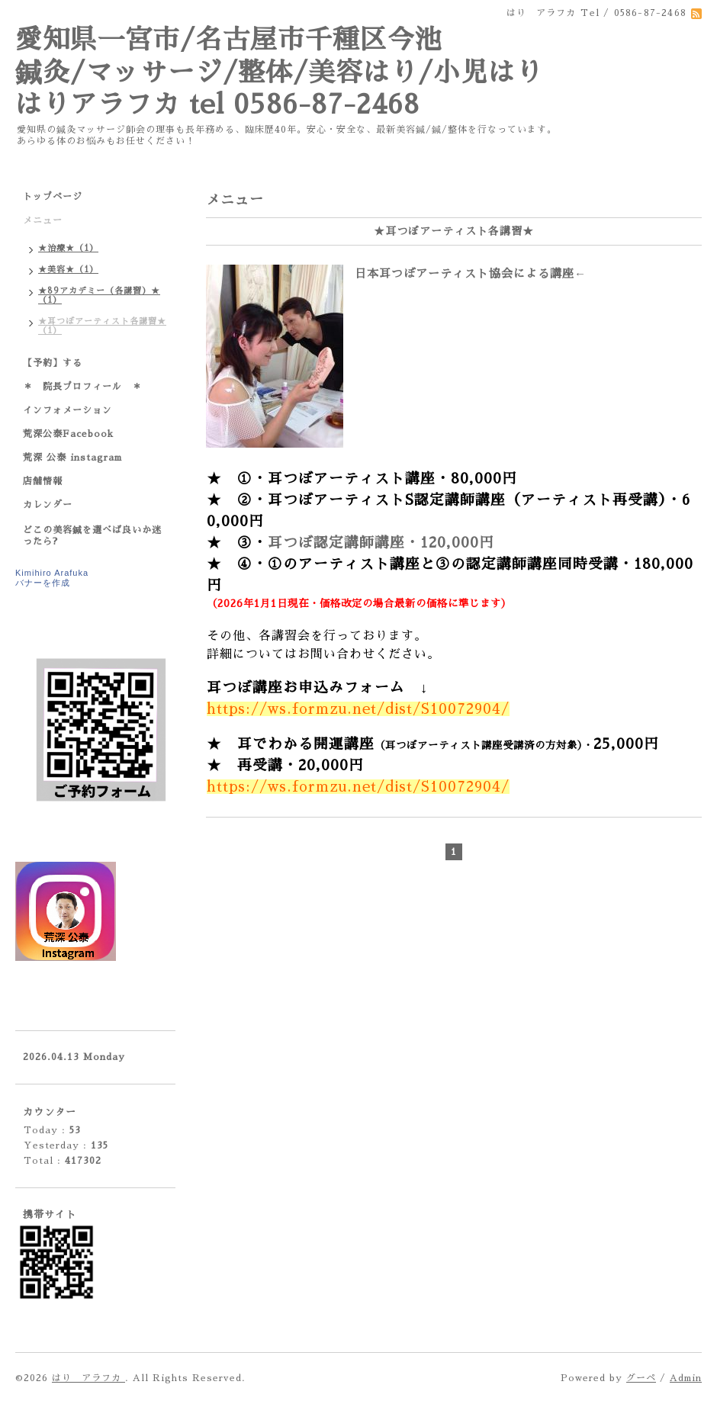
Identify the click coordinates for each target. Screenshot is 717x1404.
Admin (686, 1378)
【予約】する (52, 363)
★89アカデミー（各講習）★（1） (99, 295)
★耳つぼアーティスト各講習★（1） (102, 326)
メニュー (43, 220)
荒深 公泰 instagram (72, 457)
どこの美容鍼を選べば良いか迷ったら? (92, 535)
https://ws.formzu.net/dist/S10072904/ (358, 709)
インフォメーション (67, 410)
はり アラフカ (88, 1378)
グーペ (641, 1378)
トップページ (52, 196)
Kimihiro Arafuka (51, 572)
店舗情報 (43, 481)
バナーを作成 (42, 582)
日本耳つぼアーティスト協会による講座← (471, 273)
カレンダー (47, 504)
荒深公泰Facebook (68, 434)
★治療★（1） (68, 248)
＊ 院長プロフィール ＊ (82, 386)
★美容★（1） (68, 269)
